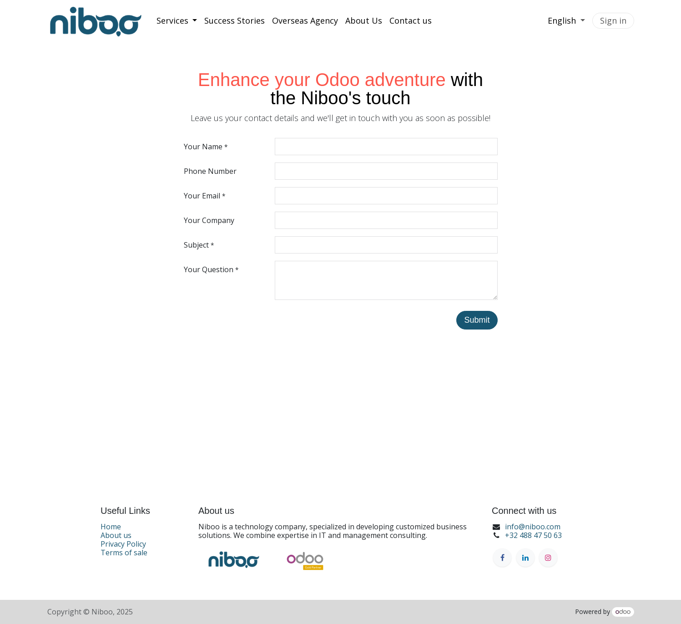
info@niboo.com (532, 527)
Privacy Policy (123, 544)
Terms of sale (124, 553)
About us (116, 535)
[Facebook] (502, 557)
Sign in (613, 20)
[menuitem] (177, 21)
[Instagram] (548, 557)
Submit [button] (476, 320)
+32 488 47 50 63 (533, 535)
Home (111, 527)
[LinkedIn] (525, 557)
